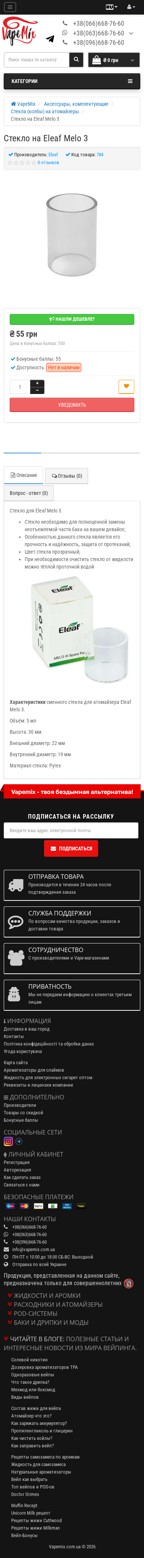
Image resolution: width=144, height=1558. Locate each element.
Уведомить (72, 405)
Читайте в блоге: (37, 1339)
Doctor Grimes (25, 1494)
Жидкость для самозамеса (38, 1464)
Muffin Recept (24, 1505)
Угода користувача (23, 1051)
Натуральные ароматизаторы (41, 1472)
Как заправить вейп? (32, 1445)
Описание (23, 475)
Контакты (14, 1036)
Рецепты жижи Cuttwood (36, 1520)
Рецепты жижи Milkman (35, 1528)
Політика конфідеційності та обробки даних (49, 1044)
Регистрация (16, 1162)
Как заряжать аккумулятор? (39, 1423)
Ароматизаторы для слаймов (34, 1070)
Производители (20, 1105)
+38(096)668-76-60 (98, 42)
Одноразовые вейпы (32, 1374)
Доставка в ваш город (27, 1029)
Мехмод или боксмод (33, 1389)
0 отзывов (48, 162)
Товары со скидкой (23, 1112)
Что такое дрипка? (30, 1382)
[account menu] (131, 7)
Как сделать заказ (22, 1177)
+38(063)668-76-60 (98, 33)
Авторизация (17, 1170)
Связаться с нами (22, 1185)
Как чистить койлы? (31, 1438)
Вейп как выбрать (29, 1479)
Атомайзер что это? (31, 1416)
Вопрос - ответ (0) (29, 493)
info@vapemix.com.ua (33, 1249)
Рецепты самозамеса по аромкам (45, 1457)
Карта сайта (16, 1062)
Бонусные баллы (21, 1120)
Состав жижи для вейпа (36, 1408)
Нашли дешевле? (72, 319)
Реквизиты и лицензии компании (38, 1085)
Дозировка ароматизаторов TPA (44, 1367)
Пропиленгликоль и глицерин (42, 1431)
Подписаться (71, 849)
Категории (72, 81)
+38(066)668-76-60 (98, 23)
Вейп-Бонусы (24, 1535)
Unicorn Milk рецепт (30, 1513)
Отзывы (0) (66, 476)
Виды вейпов (25, 1397)
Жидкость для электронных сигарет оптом (48, 1077)
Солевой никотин (29, 1360)
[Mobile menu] (10, 7)
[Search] (76, 60)
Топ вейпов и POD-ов (32, 1487)
